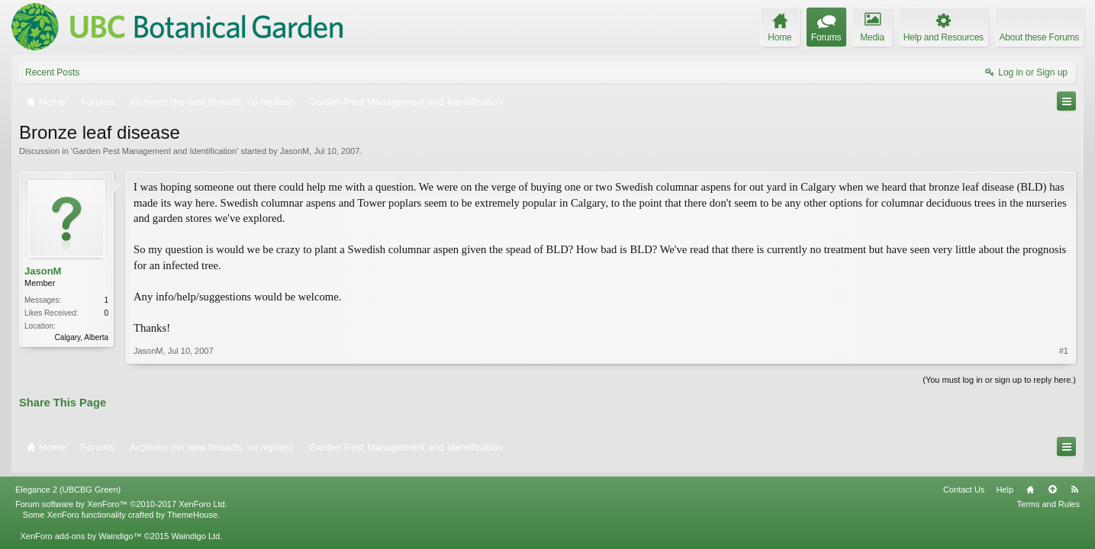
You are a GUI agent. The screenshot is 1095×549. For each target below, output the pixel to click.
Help (1004, 483)
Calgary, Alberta (81, 337)
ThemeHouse (192, 508)
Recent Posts (52, 72)
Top (1052, 483)
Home (1030, 483)
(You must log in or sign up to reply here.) (999, 379)
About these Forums (1039, 37)
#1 (1063, 350)
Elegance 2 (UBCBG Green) (68, 483)
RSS (1074, 483)
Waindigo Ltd (195, 530)
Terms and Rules (1048, 497)
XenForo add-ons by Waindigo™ (80, 530)
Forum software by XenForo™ (121, 497)
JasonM (295, 151)
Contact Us (963, 483)
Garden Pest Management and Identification (154, 151)
